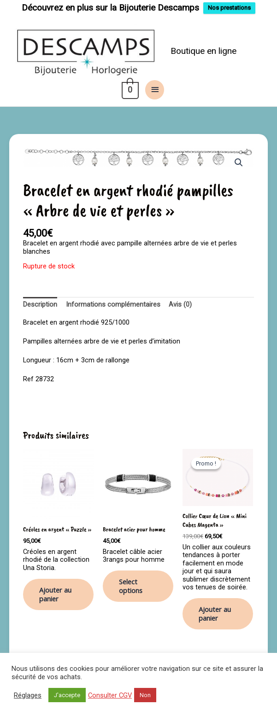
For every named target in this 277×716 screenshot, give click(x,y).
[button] (238, 159)
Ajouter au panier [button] (55, 591)
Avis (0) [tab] (180, 301)
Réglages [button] (27, 695)
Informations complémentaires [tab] (113, 301)
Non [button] (145, 695)
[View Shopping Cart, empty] (129, 87)
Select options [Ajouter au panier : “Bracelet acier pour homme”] (130, 583)
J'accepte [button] (67, 695)
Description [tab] (40, 301)
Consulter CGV (110, 695)
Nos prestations (229, 7)
